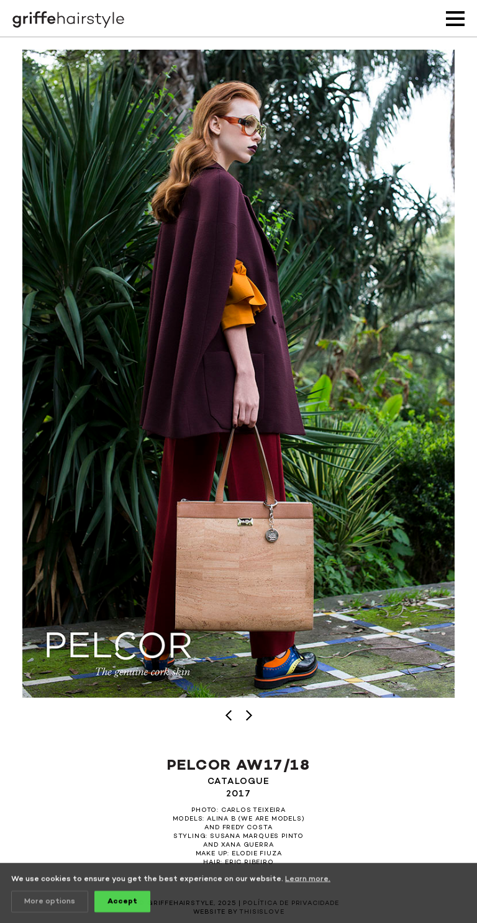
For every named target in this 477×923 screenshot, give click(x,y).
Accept (122, 902)
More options (49, 902)
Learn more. (307, 880)
